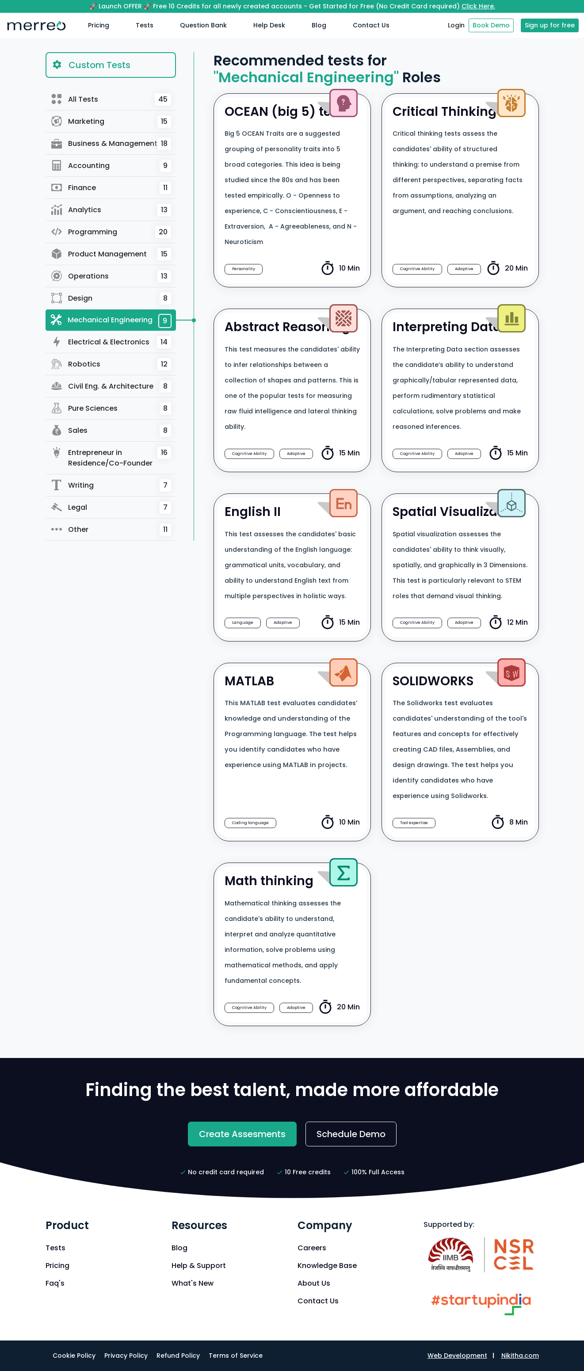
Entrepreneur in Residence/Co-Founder (111, 457)
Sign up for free (550, 25)
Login (456, 25)
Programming (111, 232)
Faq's (55, 1283)
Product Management (111, 254)
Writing (111, 485)
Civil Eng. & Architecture (111, 386)
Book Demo (491, 25)
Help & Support (199, 1265)
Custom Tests (91, 64)
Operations (111, 276)
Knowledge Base (327, 1265)
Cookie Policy (74, 1355)
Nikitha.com (520, 1355)
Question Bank (203, 25)
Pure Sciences (111, 408)
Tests (144, 25)
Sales (111, 430)
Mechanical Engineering (111, 321)
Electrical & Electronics (111, 342)
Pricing (98, 25)
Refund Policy (178, 1355)
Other (111, 529)
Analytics (111, 210)
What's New (193, 1283)
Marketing (111, 121)
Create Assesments (242, 1134)
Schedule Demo (351, 1134)
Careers (312, 1248)
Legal (111, 507)
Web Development (457, 1355)
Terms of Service (236, 1355)
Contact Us (371, 25)
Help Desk (269, 25)
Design (111, 298)
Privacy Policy (126, 1355)
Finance (111, 188)
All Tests (111, 99)
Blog (319, 25)
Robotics (111, 364)
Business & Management (111, 143)
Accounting (111, 166)
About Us (314, 1283)
